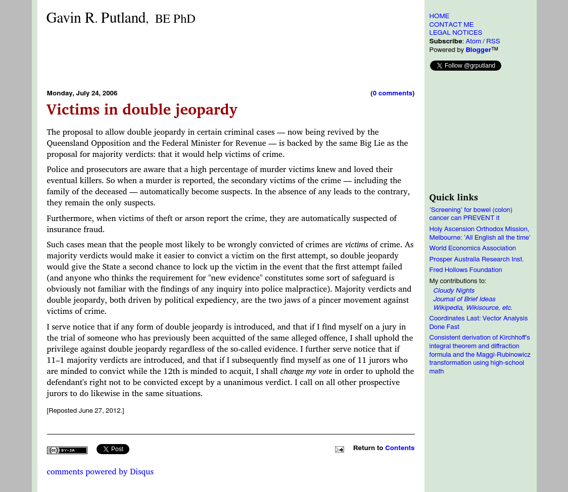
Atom (473, 41)
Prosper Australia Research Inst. (477, 259)
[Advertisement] (231, 57)
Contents (399, 448)
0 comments (392, 93)
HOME (440, 16)
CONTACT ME (452, 24)
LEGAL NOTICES (456, 32)
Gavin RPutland (121, 18)
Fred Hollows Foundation (466, 270)
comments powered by (100, 471)
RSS (493, 41)
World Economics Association (473, 248)
